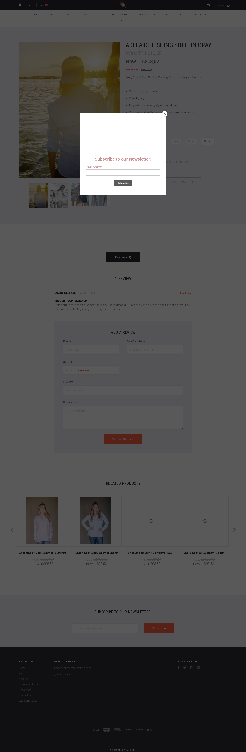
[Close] (164, 113)
